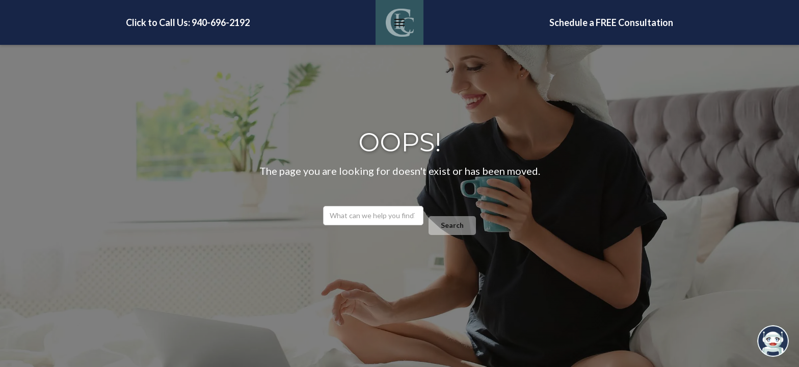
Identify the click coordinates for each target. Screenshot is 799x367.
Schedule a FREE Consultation (611, 22)
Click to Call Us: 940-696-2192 (188, 22)
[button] (399, 22)
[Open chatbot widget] (773, 341)
